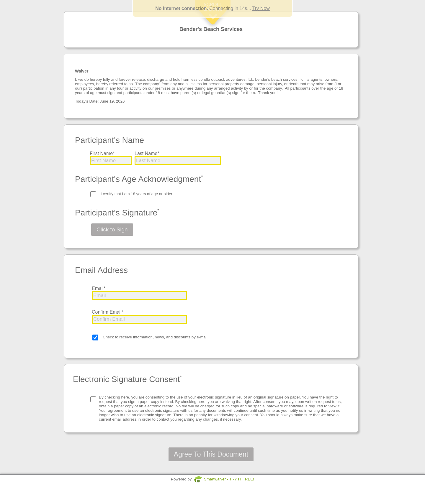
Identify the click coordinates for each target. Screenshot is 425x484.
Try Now (261, 8)
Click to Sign (112, 229)
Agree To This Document (211, 454)
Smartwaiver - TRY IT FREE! (229, 479)
